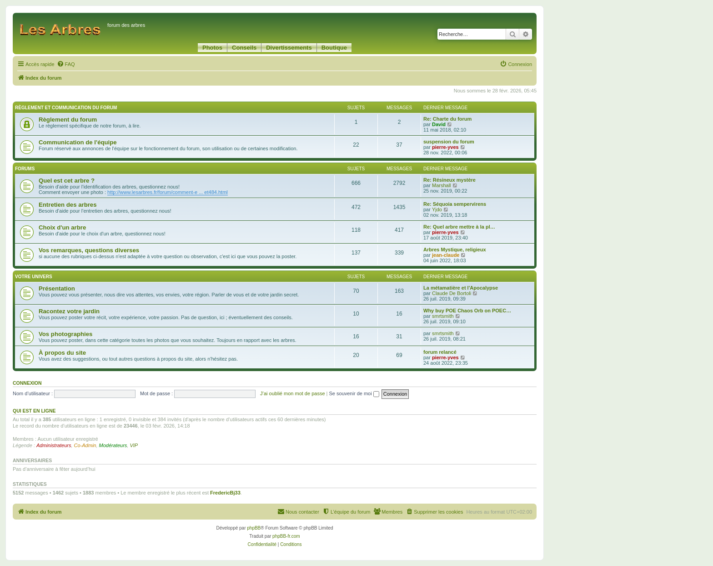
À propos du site (62, 352)
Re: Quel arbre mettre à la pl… (459, 226)
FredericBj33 (225, 492)
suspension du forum (448, 141)
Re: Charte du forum (447, 119)
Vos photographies (65, 334)
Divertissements (288, 47)
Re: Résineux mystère (449, 180)
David (439, 124)
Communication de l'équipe (78, 142)
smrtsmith (443, 316)
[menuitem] (66, 64)
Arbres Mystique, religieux (454, 249)
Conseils (244, 47)
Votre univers (33, 276)
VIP (134, 445)
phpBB (254, 527)
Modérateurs (113, 445)
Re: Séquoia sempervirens (454, 204)
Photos (212, 47)
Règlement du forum (68, 119)
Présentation (57, 288)
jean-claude (446, 255)
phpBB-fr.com (286, 536)
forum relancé (440, 352)
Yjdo (437, 209)
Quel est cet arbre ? (67, 180)
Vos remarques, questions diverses (89, 250)
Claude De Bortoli (451, 293)
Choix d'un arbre (62, 227)
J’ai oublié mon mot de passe (292, 393)
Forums (25, 168)
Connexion (27, 383)
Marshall (441, 185)
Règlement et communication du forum (66, 107)
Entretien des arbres (68, 204)
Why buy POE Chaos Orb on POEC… (467, 310)
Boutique (334, 47)
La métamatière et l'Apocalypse (460, 288)
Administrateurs (53, 445)
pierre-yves (445, 147)
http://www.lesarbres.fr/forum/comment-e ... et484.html (167, 192)
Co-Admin (85, 445)
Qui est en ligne (34, 410)
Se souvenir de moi (354, 393)
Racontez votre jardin (69, 311)
